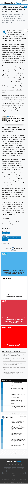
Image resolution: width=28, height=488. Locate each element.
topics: (4, 235)
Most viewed (7, 380)
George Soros (6, 233)
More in (14, 248)
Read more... (12, 116)
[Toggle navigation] (2, 3)
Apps (4, 237)
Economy (5, 240)
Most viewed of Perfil (14, 417)
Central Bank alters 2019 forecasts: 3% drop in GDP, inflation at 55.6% (16, 120)
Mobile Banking (10, 237)
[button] (25, 7)
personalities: (6, 231)
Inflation (18, 237)
